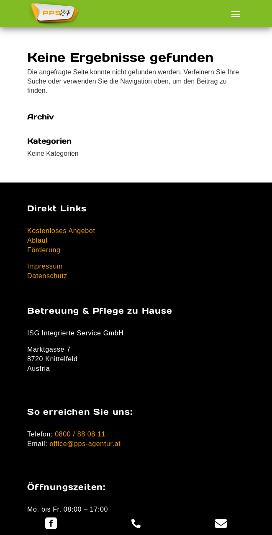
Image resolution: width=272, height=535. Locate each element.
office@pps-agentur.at (85, 443)
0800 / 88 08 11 (80, 434)
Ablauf (37, 240)
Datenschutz (47, 275)
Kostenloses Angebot (61, 230)
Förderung (44, 250)
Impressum (45, 266)
